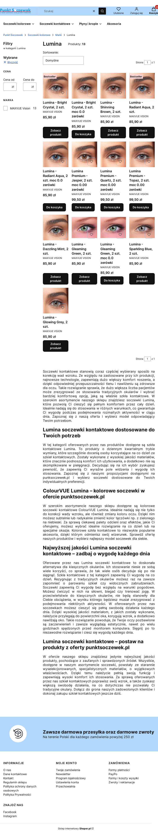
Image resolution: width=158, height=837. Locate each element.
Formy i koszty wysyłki (124, 778)
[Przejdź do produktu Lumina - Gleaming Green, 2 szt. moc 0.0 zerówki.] (113, 227)
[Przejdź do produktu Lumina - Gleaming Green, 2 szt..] (84, 227)
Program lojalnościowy (71, 778)
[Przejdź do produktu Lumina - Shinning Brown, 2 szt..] (113, 86)
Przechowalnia (65, 786)
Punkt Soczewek (13, 34)
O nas (7, 770)
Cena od (8, 79)
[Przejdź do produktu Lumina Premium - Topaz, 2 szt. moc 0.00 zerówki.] (142, 154)
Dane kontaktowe (15, 774)
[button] (102, 11)
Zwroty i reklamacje (122, 782)
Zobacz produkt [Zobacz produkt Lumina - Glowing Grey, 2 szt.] (55, 346)
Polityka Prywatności (17, 794)
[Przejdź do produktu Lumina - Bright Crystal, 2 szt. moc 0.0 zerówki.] (84, 86)
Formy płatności (119, 770)
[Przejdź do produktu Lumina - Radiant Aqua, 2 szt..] (142, 86)
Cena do (28, 79)
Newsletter (63, 774)
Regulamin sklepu (15, 782)
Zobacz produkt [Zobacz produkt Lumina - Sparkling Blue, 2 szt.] (142, 278)
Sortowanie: (51, 52)
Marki (58, 34)
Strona (139, 62)
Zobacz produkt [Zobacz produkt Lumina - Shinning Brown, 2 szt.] (113, 132)
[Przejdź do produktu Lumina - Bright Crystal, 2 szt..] (55, 86)
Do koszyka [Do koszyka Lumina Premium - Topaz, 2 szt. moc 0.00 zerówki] (141, 207)
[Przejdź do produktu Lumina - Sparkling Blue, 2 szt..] (142, 227)
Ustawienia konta (67, 782)
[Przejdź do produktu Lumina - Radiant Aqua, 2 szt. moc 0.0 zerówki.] (55, 154)
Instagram (10, 816)
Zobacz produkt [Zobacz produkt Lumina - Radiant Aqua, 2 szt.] (142, 132)
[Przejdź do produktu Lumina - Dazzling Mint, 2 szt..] (55, 227)
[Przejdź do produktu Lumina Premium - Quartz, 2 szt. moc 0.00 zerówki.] (113, 154)
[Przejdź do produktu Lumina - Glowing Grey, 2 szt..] (55, 300)
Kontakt (8, 778)
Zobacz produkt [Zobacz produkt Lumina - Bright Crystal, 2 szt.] (55, 132)
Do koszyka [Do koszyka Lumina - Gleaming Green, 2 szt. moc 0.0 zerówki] (112, 280)
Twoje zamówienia (68, 770)
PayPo (113, 774)
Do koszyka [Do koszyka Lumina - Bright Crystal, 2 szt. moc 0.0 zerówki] (83, 134)
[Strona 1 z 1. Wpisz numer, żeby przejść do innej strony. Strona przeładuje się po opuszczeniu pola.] (147, 62)
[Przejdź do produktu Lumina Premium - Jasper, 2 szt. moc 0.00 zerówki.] (84, 154)
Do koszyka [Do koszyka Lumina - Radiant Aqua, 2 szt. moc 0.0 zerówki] (54, 207)
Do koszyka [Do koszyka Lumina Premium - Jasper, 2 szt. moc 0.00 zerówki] (83, 207)
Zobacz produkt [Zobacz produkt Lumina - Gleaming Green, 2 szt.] (84, 278)
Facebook (10, 812)
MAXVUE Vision (20, 108)
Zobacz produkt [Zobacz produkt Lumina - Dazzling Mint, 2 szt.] (55, 278)
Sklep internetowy (74, 828)
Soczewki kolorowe (39, 34)
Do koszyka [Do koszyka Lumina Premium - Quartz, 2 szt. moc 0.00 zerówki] (112, 207)
